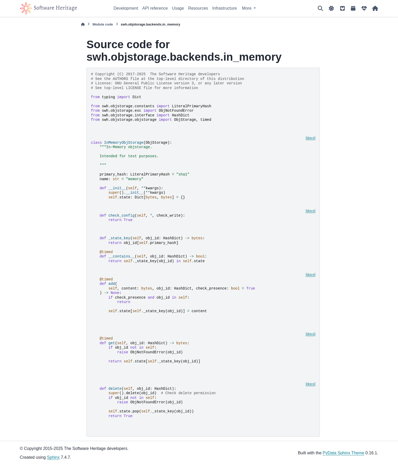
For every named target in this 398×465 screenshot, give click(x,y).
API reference (155, 8)
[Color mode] (331, 8)
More (247, 8)
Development (126, 8)
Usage (178, 8)
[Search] (320, 8)
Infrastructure (224, 8)
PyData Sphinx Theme (343, 453)
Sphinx (53, 457)
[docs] (310, 138)
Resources (198, 8)
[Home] (83, 24)
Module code (102, 24)
